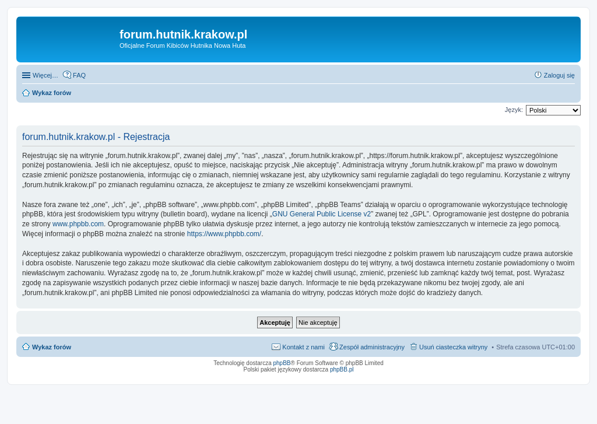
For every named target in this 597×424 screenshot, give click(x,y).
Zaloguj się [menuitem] (559, 75)
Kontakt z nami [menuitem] (303, 347)
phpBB (282, 363)
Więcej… (45, 75)
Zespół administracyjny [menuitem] (372, 347)
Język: (514, 109)
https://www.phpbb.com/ (224, 234)
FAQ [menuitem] (79, 75)
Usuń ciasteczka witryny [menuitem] (453, 347)
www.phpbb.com (78, 224)
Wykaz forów (51, 347)
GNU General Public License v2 (321, 214)
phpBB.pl (342, 369)
